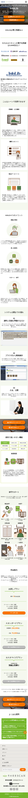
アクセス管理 (14, 445)
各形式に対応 (14, 442)
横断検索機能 (5, 445)
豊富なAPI (23, 448)
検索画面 (5, 442)
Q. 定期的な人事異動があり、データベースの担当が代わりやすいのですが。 (14, 726)
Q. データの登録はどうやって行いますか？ (13, 731)
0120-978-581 (14, 783)
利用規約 (7, 794)
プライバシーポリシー (16, 794)
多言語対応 (14, 448)
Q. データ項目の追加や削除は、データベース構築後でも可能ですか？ (14, 736)
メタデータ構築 (23, 445)
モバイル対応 (5, 448)
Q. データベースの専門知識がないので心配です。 (14, 721)
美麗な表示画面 (23, 442)
